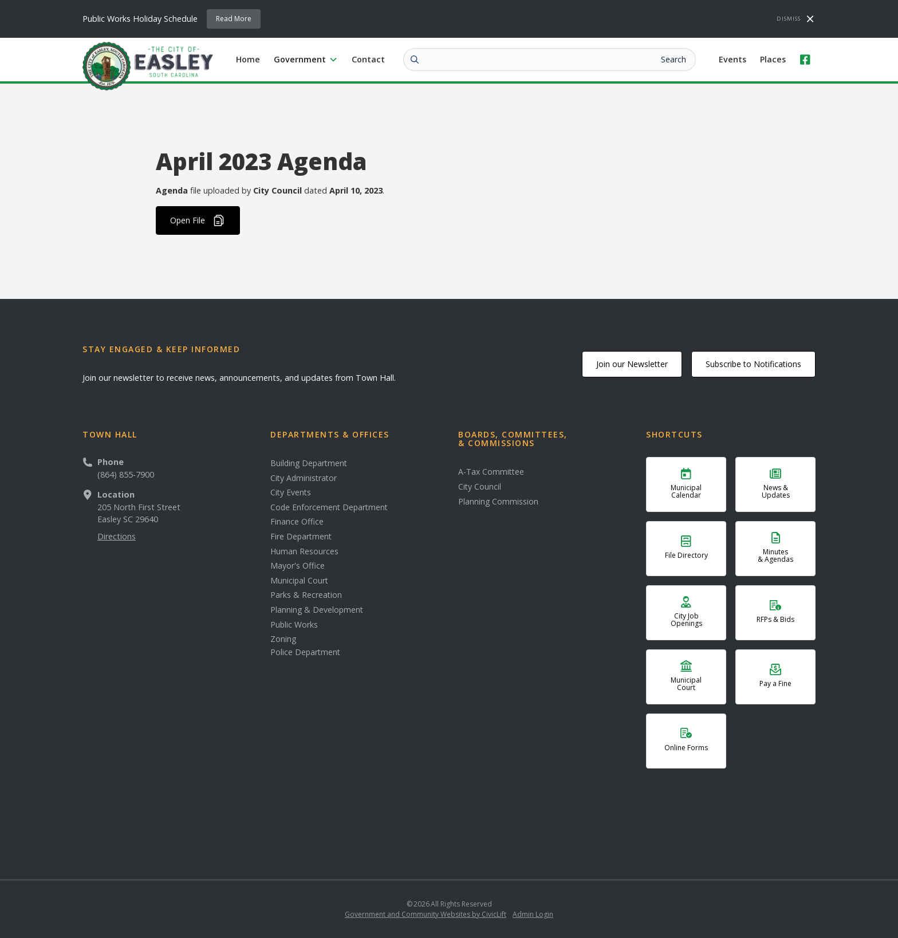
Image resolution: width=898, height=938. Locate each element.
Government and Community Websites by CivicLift (425, 914)
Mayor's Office (297, 565)
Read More (233, 18)
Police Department (305, 652)
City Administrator (303, 478)
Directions (116, 536)
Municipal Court (299, 580)
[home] (147, 65)
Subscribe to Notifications (753, 363)
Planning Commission (498, 501)
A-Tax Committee (491, 471)
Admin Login (533, 914)
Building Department (308, 463)
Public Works (294, 624)
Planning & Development (316, 609)
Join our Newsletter (632, 363)
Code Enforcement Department (329, 507)
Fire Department (301, 536)
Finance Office (297, 521)
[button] (305, 59)
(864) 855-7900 (125, 474)
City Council (479, 486)
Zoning (283, 639)
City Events (290, 492)
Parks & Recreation (306, 595)
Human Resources (304, 551)
